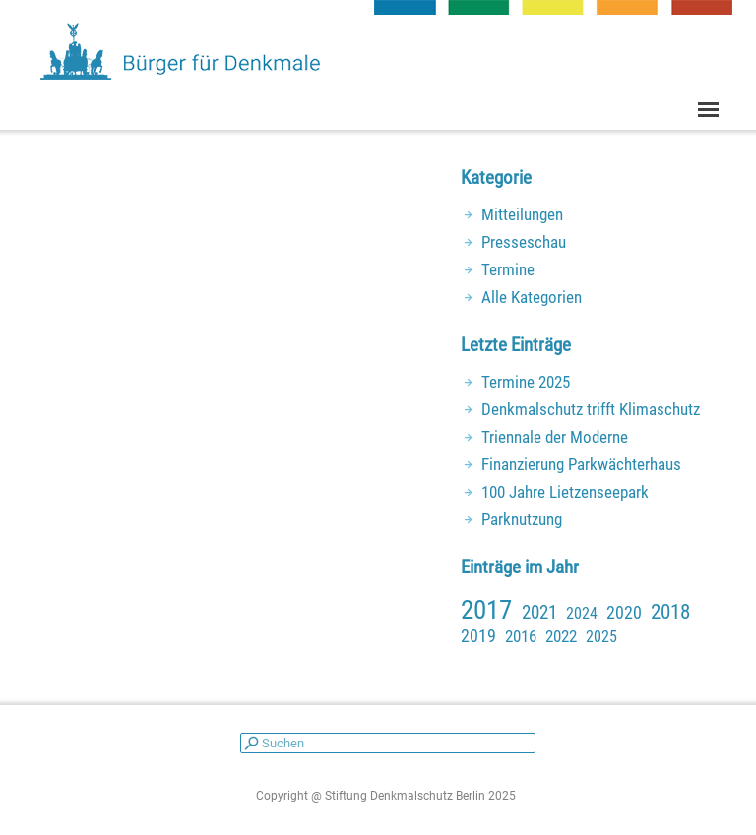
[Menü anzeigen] (708, 109)
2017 (486, 610)
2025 (601, 636)
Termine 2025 (525, 381)
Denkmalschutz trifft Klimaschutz (590, 409)
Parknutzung (521, 519)
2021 (539, 613)
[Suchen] (388, 743)
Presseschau (523, 242)
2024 (582, 613)
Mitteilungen (522, 214)
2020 (624, 612)
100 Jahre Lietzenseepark (565, 492)
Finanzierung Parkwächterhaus (581, 464)
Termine (508, 269)
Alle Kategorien (531, 297)
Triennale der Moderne (554, 437)
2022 (561, 636)
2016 (520, 636)
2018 (670, 612)
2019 (478, 636)
